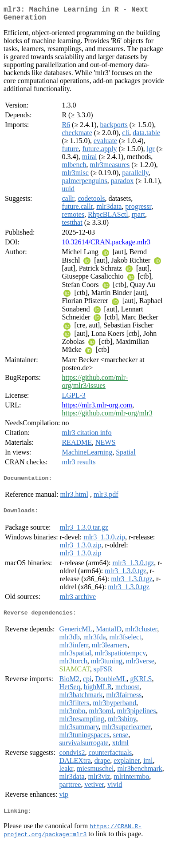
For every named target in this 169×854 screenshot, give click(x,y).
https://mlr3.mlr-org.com (97, 408)
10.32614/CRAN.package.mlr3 (106, 245)
